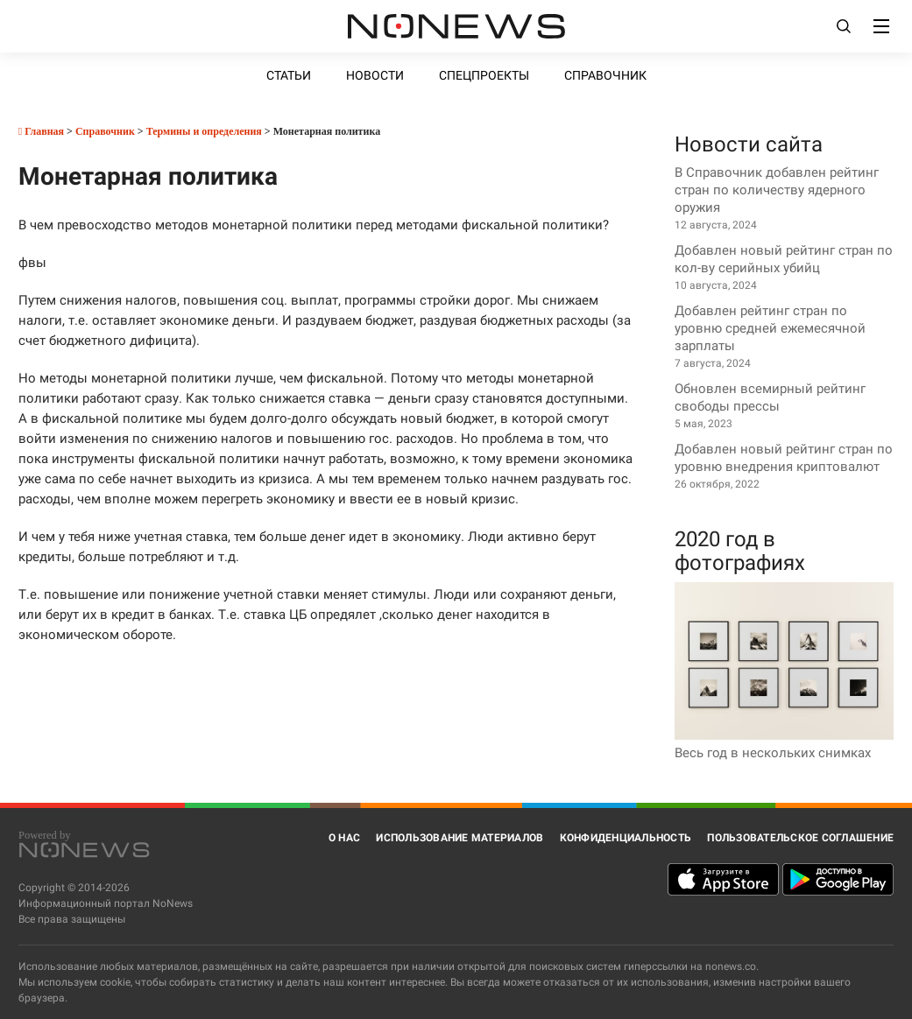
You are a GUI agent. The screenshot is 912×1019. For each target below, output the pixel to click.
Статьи (288, 75)
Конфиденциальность (626, 838)
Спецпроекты (484, 75)
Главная (41, 131)
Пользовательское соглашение (800, 838)
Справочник (605, 75)
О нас (344, 838)
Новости (375, 75)
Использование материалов (459, 838)
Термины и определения (204, 131)
